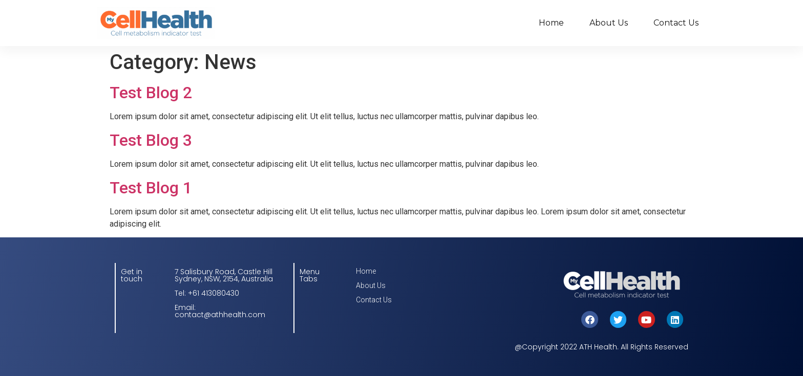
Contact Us (676, 23)
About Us (608, 23)
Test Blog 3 (151, 140)
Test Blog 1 (151, 187)
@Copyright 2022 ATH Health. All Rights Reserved (601, 347)
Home (551, 23)
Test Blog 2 (151, 92)
